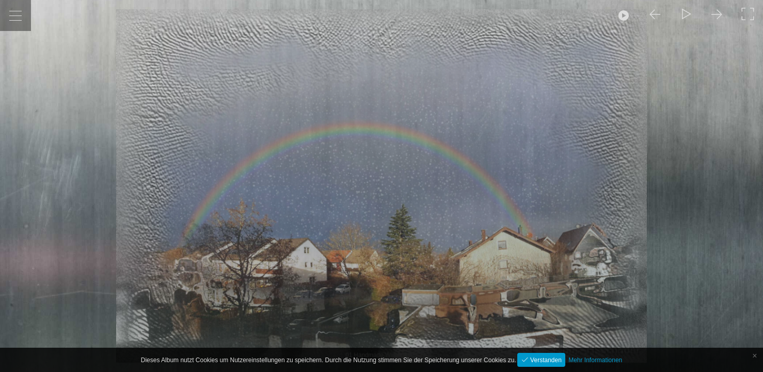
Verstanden (545, 360)
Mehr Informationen (595, 360)
